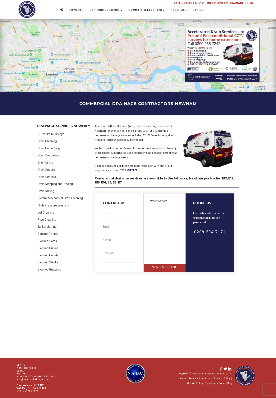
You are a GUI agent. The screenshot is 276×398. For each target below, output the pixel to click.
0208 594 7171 (210, 232)
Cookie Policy (195, 383)
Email (106, 226)
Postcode (108, 253)
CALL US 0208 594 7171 (189, 3)
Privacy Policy (222, 378)
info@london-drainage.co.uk (230, 3)
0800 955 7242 (46, 376)
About (183, 378)
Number (108, 239)
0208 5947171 (128, 170)
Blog (229, 383)
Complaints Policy (215, 383)
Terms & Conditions (200, 378)
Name (106, 213)
